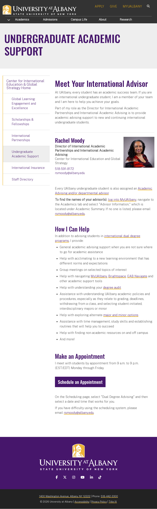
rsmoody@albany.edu (70, 173)
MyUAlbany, (99, 276)
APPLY (99, 6)
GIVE (113, 6)
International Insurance (28, 168)
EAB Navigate (137, 276)
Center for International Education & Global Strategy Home (25, 84)
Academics (22, 19)
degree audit (112, 287)
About (102, 19)
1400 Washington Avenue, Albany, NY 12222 (64, 496)
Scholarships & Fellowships (22, 122)
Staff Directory (22, 179)
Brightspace (117, 276)
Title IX (113, 501)
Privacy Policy (99, 501)
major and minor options (120, 315)
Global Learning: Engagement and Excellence (24, 103)
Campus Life (79, 19)
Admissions (50, 19)
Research (126, 19)
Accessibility (81, 501)
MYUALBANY (132, 6)
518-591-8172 (64, 169)
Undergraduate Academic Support (25, 154)
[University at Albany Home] (40, 9)
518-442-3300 (109, 496)
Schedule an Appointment (80, 381)
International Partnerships (21, 138)
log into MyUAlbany (122, 199)
